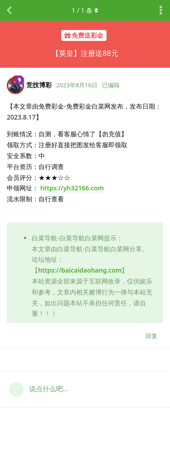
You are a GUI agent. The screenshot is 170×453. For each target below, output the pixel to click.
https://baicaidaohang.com (79, 270)
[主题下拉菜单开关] (161, 10)
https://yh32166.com (72, 188)
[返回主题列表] (9, 10)
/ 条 (85, 10)
